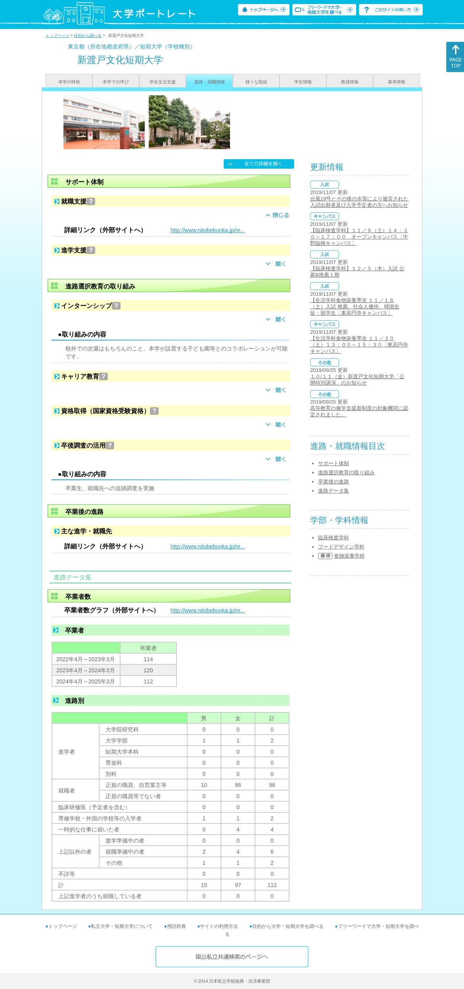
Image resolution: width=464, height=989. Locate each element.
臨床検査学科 (333, 538)
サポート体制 (333, 463)
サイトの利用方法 (219, 926)
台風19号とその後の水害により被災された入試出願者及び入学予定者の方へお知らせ (359, 202)
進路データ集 (333, 491)
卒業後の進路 (333, 482)
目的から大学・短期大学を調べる (288, 926)
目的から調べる (88, 35)
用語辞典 (176, 926)
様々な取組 (256, 81)
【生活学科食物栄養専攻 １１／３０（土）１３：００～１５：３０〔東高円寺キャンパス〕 (359, 344)
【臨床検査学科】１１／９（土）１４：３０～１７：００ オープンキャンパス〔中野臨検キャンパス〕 (359, 236)
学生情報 (303, 81)
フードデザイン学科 (341, 547)
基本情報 (396, 81)
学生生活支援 (163, 81)
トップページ (57, 35)
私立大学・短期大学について (122, 926)
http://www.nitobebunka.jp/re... (208, 230)
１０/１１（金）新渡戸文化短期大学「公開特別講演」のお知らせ (357, 379)
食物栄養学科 (349, 556)
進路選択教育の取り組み (346, 472)
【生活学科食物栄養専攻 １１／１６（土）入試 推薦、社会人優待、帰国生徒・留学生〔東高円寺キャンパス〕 (354, 306)
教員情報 (350, 81)
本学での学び (116, 81)
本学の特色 (69, 81)
